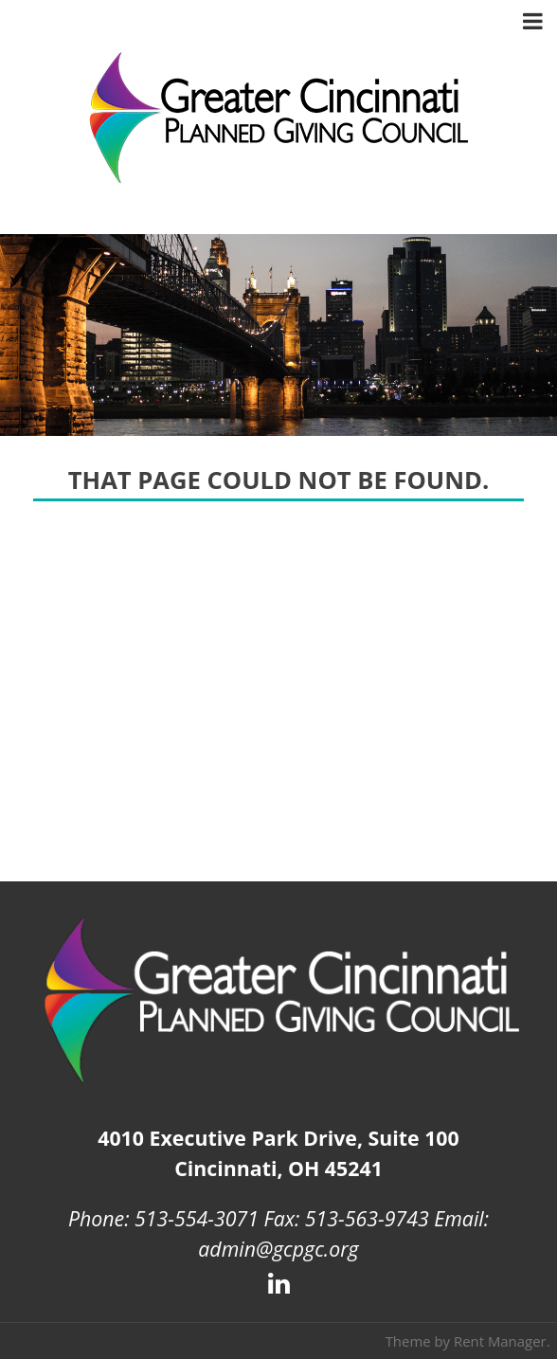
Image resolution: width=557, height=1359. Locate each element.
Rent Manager (500, 1341)
